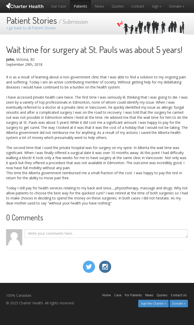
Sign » (156, 6)
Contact (137, 6)
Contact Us (179, 295)
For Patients (133, 295)
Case (118, 295)
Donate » (176, 6)
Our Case (58, 6)
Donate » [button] (178, 303)
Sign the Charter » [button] (153, 303)
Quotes (118, 6)
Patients (80, 6)
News (99, 6)
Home (106, 295)
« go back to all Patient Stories (31, 27)
